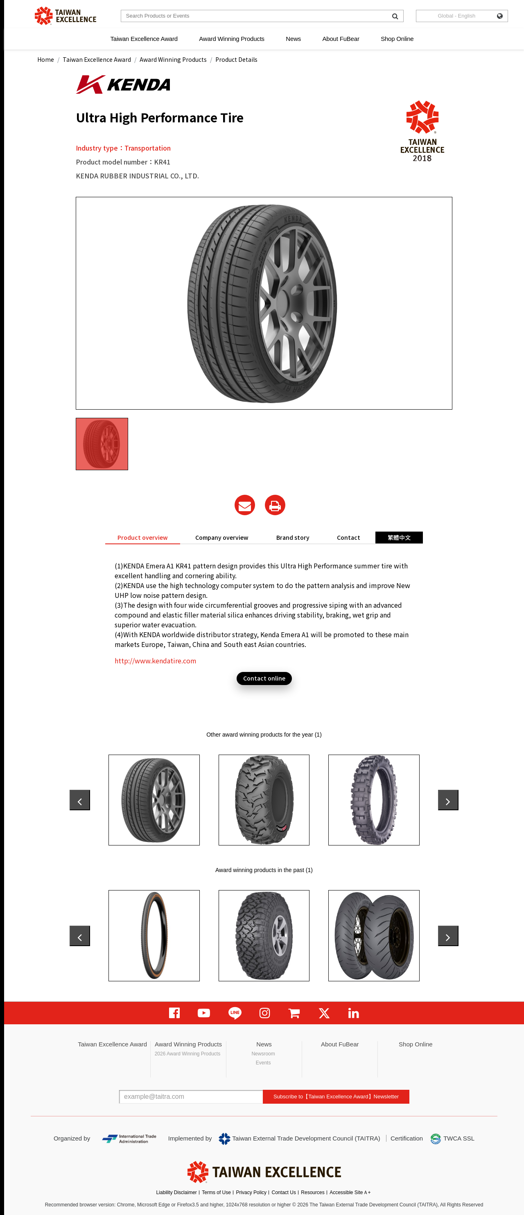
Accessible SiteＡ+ (350, 1192)
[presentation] (80, 800)
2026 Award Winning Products (188, 1053)
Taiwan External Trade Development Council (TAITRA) (299, 1139)
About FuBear (341, 38)
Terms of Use (216, 1192)
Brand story (292, 537)
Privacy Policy (251, 1192)
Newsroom (263, 1053)
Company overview (221, 537)
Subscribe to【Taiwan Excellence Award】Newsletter (336, 1096)
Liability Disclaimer (176, 1192)
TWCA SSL (451, 1139)
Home (45, 59)
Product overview (142, 537)
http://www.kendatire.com (155, 660)
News (293, 38)
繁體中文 (399, 537)
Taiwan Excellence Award (143, 38)
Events (263, 1062)
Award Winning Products (231, 38)
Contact (348, 537)
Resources (312, 1192)
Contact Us (284, 1192)
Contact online (264, 678)
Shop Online (397, 38)
